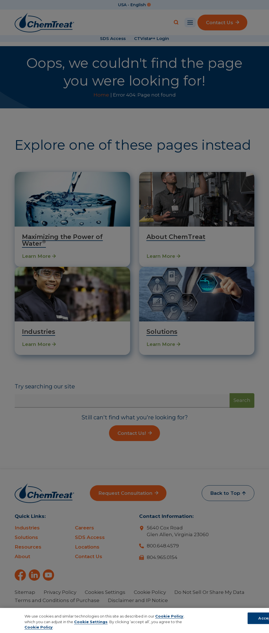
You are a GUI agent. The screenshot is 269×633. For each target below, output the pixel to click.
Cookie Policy (169, 616)
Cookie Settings (91, 621)
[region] (134, 620)
